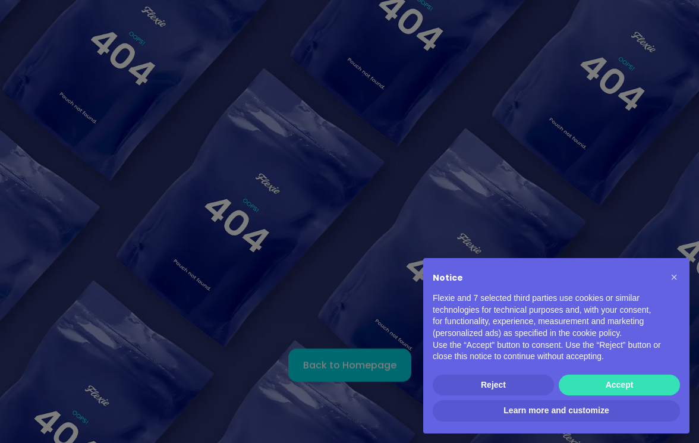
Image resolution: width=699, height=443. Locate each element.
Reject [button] (493, 384)
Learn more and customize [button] (556, 410)
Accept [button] (620, 384)
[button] (674, 277)
